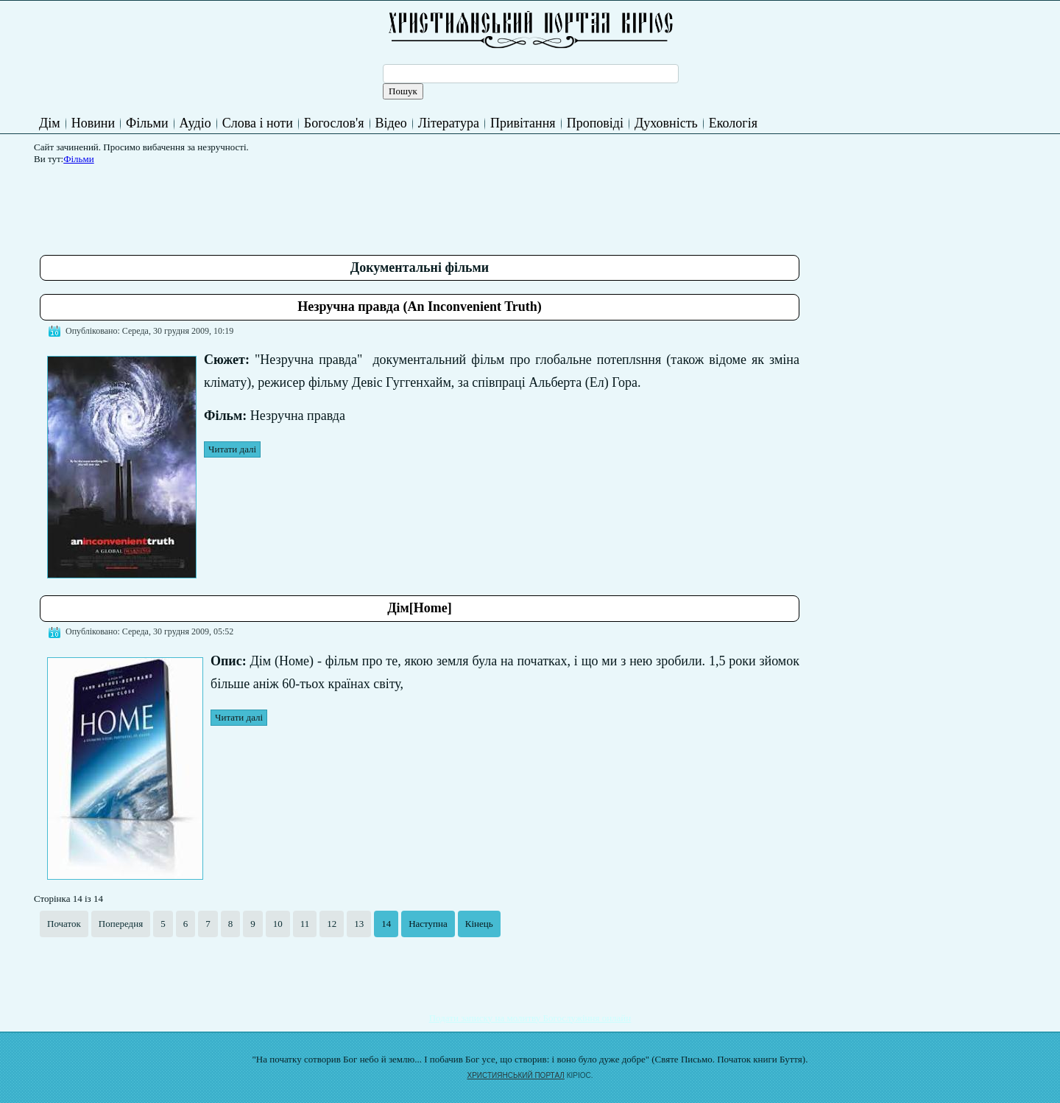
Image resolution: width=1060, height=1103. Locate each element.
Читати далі (232, 449)
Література (448, 123)
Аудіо (195, 123)
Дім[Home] (419, 607)
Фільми (147, 123)
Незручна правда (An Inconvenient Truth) (419, 306)
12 (331, 923)
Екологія (733, 123)
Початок (64, 923)
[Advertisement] (308, 204)
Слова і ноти (257, 123)
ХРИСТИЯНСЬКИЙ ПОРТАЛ (516, 1075)
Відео (391, 123)
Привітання (523, 123)
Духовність (666, 123)
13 (359, 923)
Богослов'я (334, 123)
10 (278, 923)
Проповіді (595, 123)
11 (305, 923)
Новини (93, 123)
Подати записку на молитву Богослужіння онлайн (530, 1017)
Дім (49, 123)
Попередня (121, 923)
